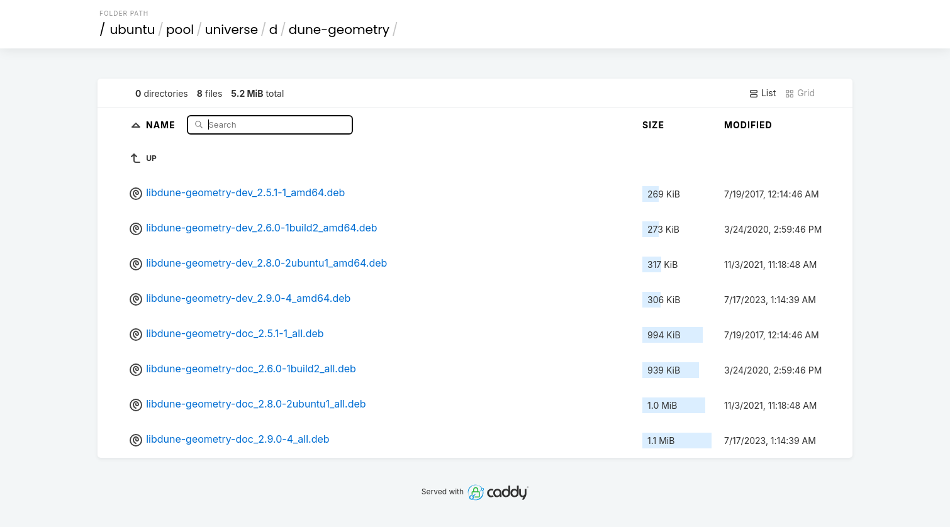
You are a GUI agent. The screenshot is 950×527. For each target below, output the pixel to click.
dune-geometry (339, 29)
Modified (748, 124)
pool (180, 29)
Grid (800, 93)
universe (231, 29)
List (762, 93)
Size (653, 124)
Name (162, 124)
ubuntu (132, 29)
